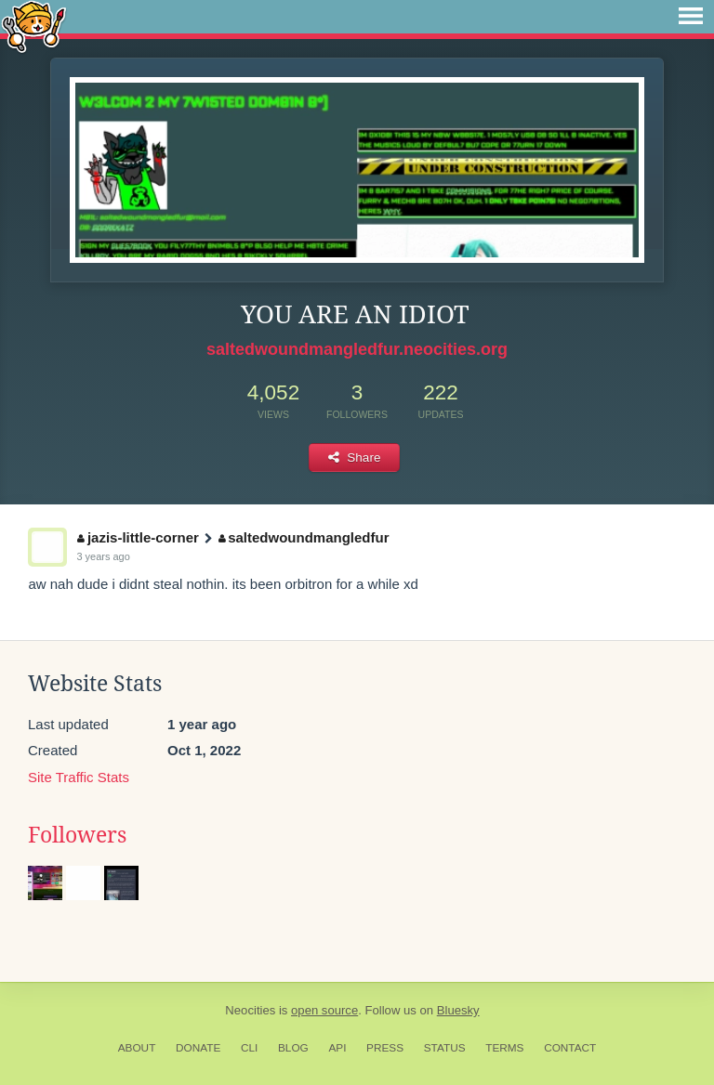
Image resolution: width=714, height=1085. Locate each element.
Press (384, 1047)
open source (324, 1010)
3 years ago (102, 556)
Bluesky (458, 1010)
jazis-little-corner (138, 537)
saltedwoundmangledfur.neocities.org (357, 349)
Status (445, 1047)
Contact (570, 1047)
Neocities (250, 1010)
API (337, 1047)
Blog (293, 1047)
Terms (504, 1047)
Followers (77, 835)
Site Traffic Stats (78, 777)
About (137, 1047)
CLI (249, 1047)
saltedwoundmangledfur (304, 537)
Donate (198, 1047)
